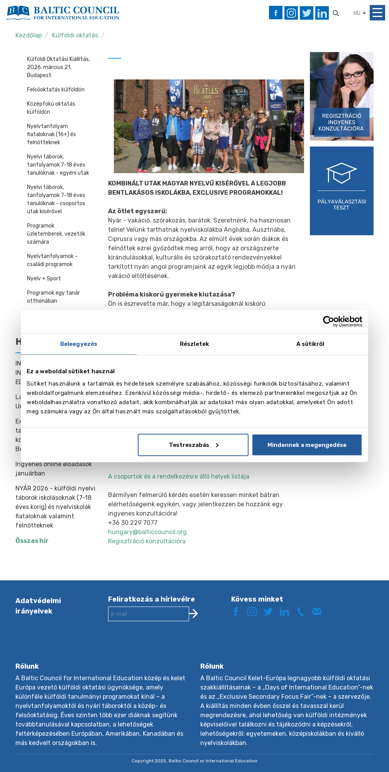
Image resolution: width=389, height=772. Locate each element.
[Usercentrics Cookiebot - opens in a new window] (328, 321)
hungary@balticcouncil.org (147, 532)
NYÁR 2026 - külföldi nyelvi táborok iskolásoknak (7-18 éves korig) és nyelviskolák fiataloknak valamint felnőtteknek (55, 507)
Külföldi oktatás (76, 35)
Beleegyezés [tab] (78, 343)
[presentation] (166, 648)
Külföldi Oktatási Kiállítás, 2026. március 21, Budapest (58, 67)
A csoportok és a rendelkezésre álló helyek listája (178, 476)
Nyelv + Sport (44, 278)
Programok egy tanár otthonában (53, 297)
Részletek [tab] (194, 343)
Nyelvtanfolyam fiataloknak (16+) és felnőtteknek (51, 134)
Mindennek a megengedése (307, 444)
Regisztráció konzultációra (147, 541)
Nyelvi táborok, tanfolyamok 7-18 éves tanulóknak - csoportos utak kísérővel (56, 199)
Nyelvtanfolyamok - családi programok (52, 260)
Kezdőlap (28, 35)
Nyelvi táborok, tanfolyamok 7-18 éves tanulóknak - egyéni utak (58, 164)
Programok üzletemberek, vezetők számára (56, 233)
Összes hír (32, 540)
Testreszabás (193, 444)
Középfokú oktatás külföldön (51, 108)
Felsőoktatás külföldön (56, 89)
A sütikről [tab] (310, 343)
